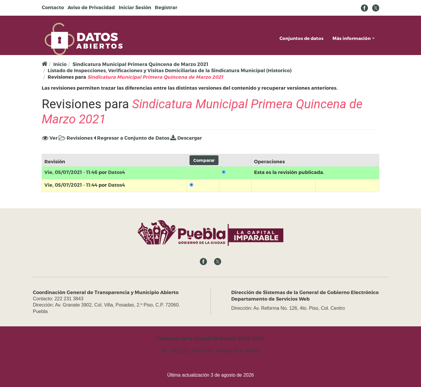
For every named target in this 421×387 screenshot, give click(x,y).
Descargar (186, 138)
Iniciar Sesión (135, 7)
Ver (50, 138)
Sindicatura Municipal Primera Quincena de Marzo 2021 (140, 64)
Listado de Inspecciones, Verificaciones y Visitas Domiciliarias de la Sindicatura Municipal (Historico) (170, 70)
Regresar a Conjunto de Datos (131, 138)
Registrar (166, 7)
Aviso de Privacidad (91, 7)
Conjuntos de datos (301, 38)
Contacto (53, 7)
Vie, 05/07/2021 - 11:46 (70, 172)
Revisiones (76, 137)
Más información (353, 38)
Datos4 (116, 172)
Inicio (60, 64)
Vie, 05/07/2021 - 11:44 (70, 185)
